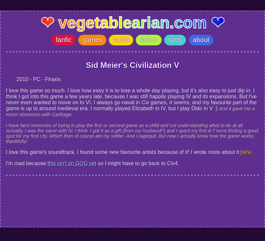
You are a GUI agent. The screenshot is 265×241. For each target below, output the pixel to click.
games (92, 39)
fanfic (64, 39)
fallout (148, 39)
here (245, 152)
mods (121, 39)
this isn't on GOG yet (72, 163)
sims (175, 39)
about (201, 39)
